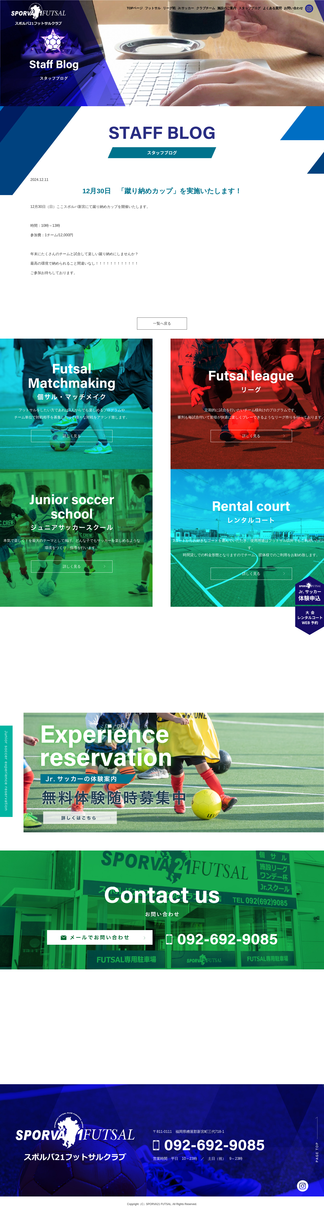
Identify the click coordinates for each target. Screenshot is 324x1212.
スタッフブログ (249, 8)
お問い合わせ (293, 8)
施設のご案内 (226, 8)
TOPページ (135, 8)
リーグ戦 (169, 8)
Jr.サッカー (186, 8)
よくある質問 (272, 8)
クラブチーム (205, 8)
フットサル (153, 8)
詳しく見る (72, 436)
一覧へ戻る (162, 323)
